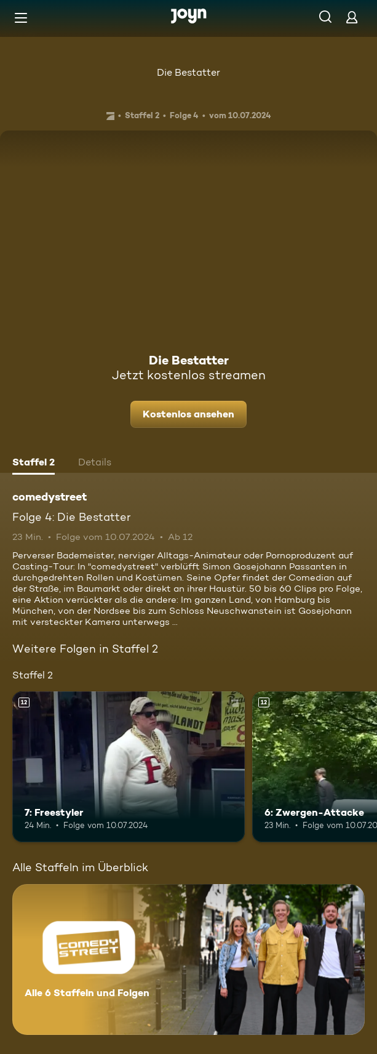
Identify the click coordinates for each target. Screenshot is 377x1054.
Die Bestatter (188, 72)
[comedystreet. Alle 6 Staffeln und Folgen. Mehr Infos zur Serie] (188, 959)
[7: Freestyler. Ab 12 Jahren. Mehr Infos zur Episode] (128, 767)
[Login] (351, 17)
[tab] (33, 464)
